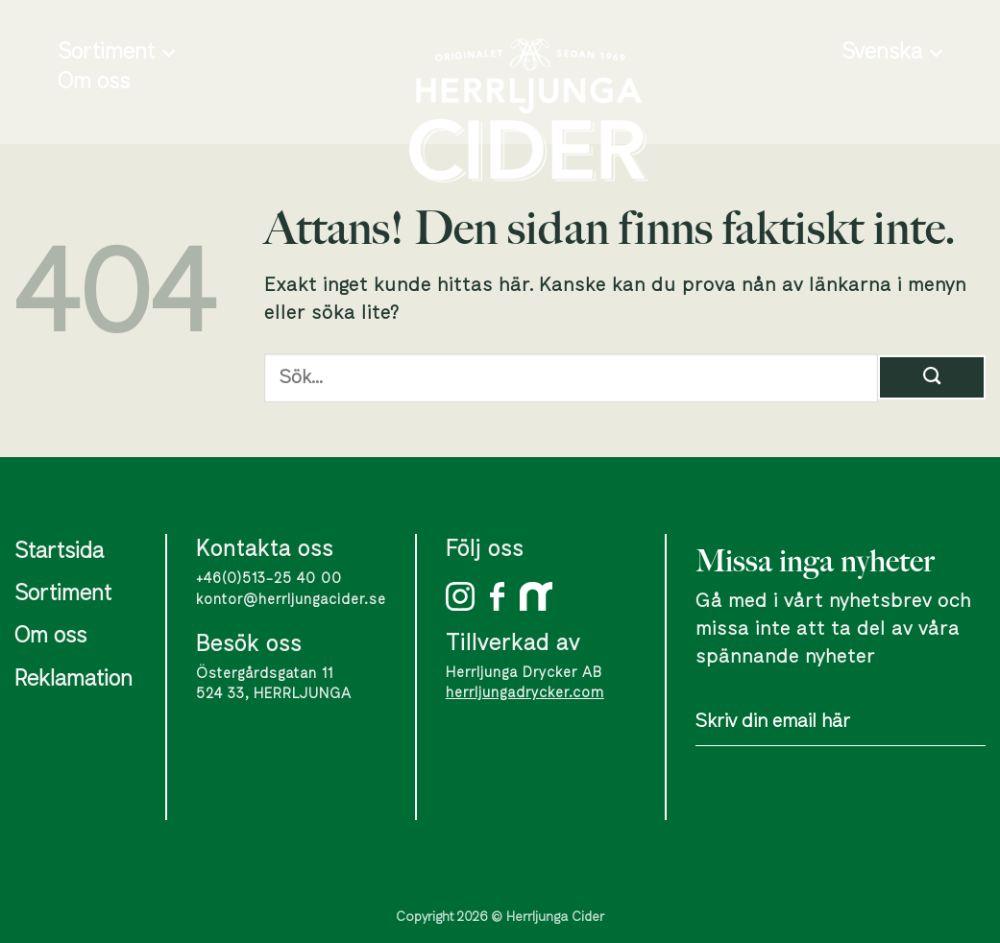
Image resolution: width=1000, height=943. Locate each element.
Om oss (94, 82)
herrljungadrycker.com (525, 693)
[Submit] (932, 377)
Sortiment (116, 52)
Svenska (891, 52)
